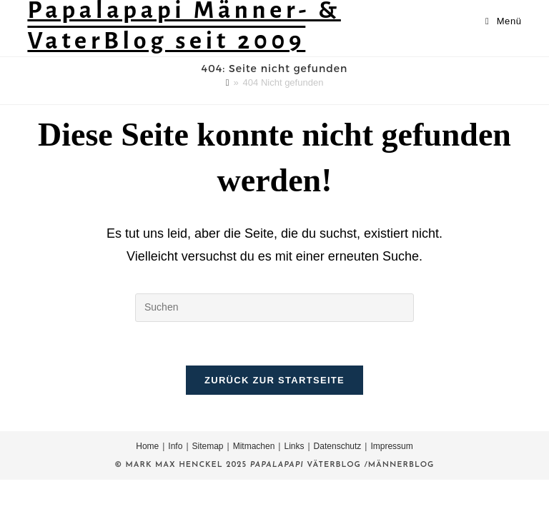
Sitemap (208, 446)
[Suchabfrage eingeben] (274, 307)
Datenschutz (338, 446)
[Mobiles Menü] (503, 21)
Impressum (391, 446)
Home (147, 446)
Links (294, 446)
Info (175, 446)
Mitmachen (254, 446)
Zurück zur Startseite (274, 380)
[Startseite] (227, 82)
